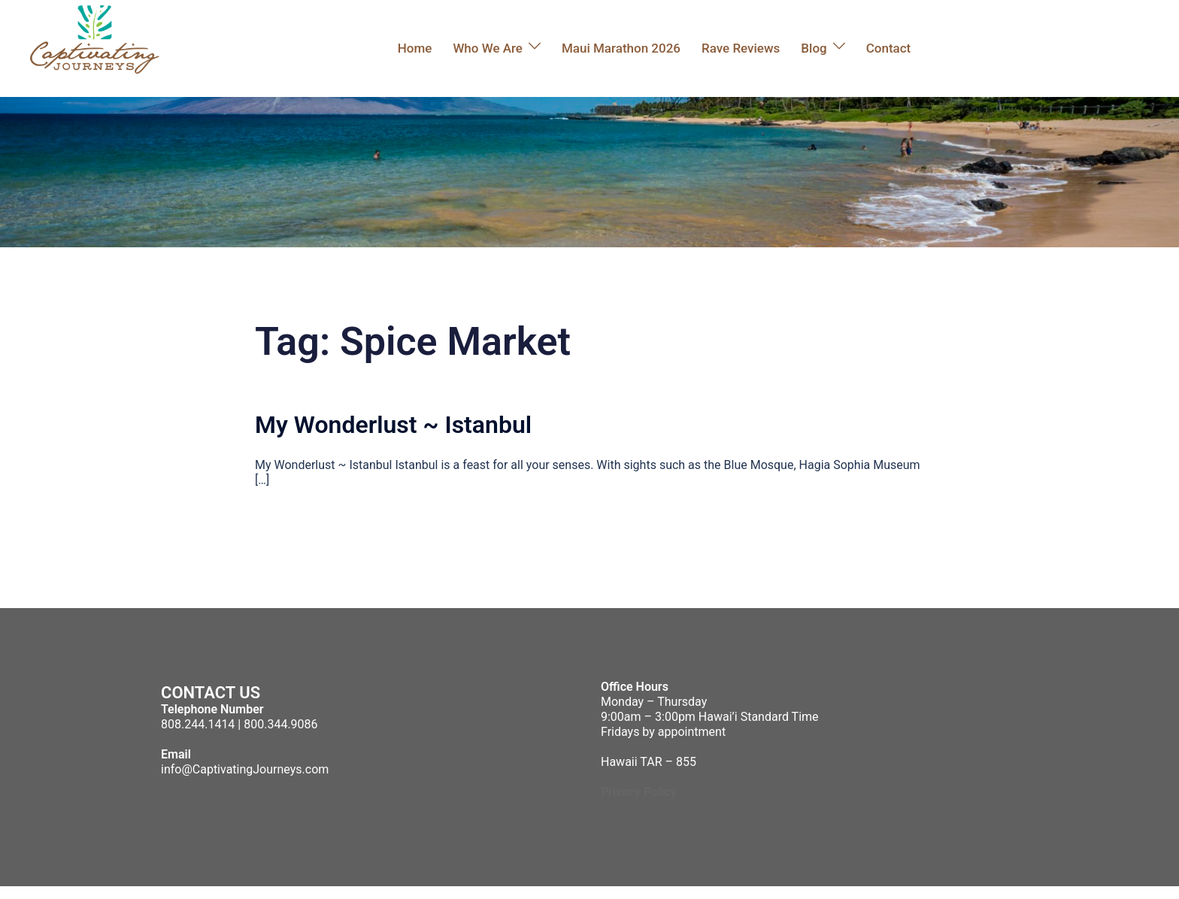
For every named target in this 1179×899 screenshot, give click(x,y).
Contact (888, 48)
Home (415, 48)
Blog (813, 48)
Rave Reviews (741, 48)
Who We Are (488, 48)
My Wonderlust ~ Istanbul (393, 424)
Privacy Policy (639, 792)
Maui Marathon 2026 (621, 48)
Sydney (412, 892)
